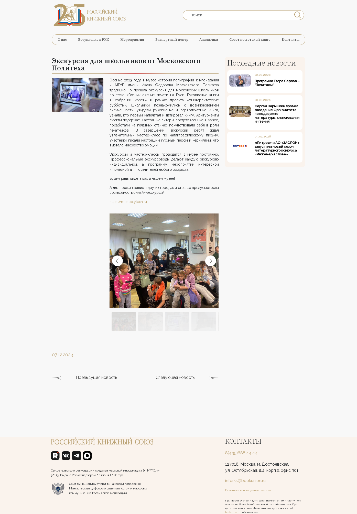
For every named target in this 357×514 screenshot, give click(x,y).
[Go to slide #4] (203, 329)
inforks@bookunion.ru (245, 480)
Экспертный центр (171, 39)
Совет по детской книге (250, 39)
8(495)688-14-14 (241, 453)
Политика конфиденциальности (248, 490)
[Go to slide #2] (150, 329)
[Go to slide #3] (177, 329)
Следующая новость (187, 385)
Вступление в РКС (93, 39)
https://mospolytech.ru (128, 209)
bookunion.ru (233, 512)
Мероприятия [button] (132, 39)
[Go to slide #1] (124, 329)
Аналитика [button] (208, 39)
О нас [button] (62, 39)
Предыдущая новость (84, 385)
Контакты (290, 39)
